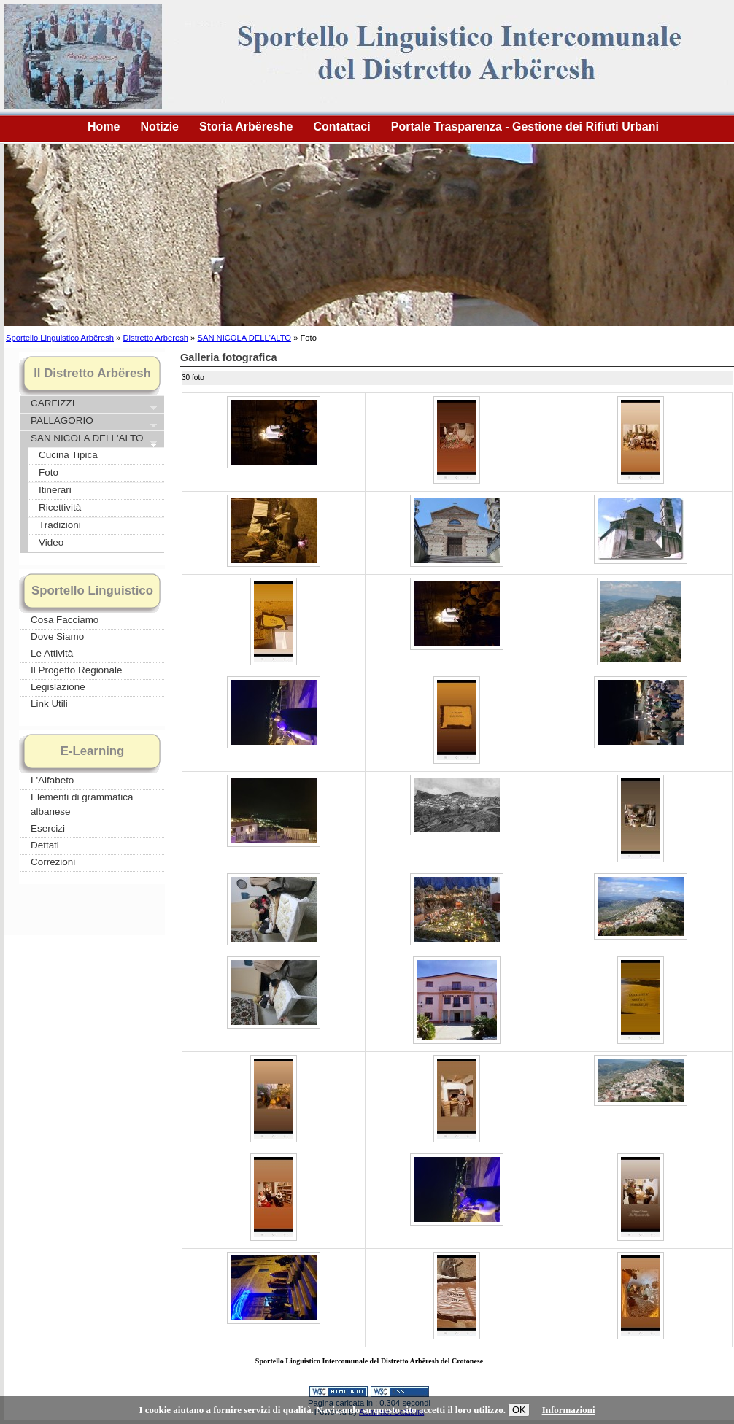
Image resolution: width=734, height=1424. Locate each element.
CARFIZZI (92, 404)
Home (104, 126)
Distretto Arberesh (155, 337)
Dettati (45, 845)
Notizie (160, 126)
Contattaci (341, 126)
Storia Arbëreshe (246, 126)
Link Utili (49, 703)
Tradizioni (60, 524)
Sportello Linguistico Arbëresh (60, 337)
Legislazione (58, 686)
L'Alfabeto (52, 780)
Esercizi (48, 828)
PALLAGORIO (92, 421)
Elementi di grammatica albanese (82, 804)
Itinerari (55, 489)
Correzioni (53, 861)
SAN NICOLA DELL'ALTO (244, 337)
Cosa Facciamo (64, 619)
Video (51, 542)
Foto (48, 472)
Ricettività (60, 507)
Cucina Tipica (68, 454)
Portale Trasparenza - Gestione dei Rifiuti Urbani (525, 126)
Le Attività (52, 653)
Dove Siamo (57, 636)
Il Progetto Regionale (77, 670)
